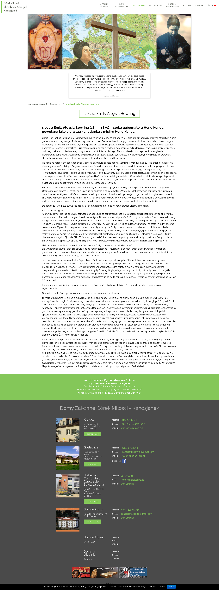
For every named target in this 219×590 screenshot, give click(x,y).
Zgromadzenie (139, 5)
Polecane (199, 5)
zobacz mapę (92, 434)
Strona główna (104, 5)
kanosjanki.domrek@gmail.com (138, 452)
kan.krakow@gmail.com (133, 424)
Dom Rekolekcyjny (121, 5)
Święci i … (55, 104)
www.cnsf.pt (127, 484)
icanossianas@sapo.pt (132, 479)
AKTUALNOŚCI (155, 5)
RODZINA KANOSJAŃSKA (172, 5)
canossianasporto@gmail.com (136, 514)
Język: (211, 5)
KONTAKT (187, 5)
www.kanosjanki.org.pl (132, 428)
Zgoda (171, 587)
